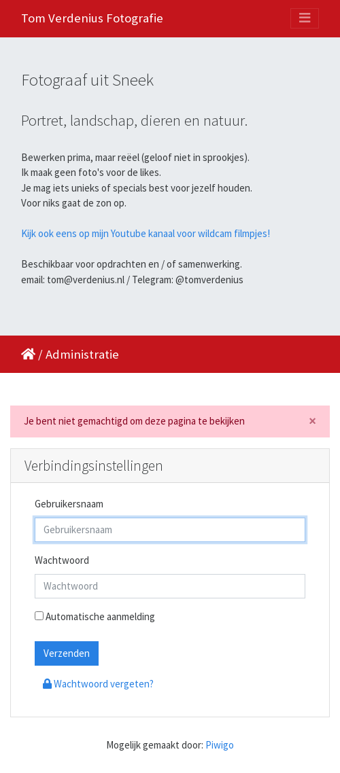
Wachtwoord (62, 560)
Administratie (82, 354)
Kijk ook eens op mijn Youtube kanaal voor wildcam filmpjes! (145, 233)
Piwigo (219, 744)
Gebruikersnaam (69, 503)
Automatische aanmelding (95, 616)
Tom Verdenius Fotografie (92, 18)
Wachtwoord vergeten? (98, 683)
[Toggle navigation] (304, 18)
